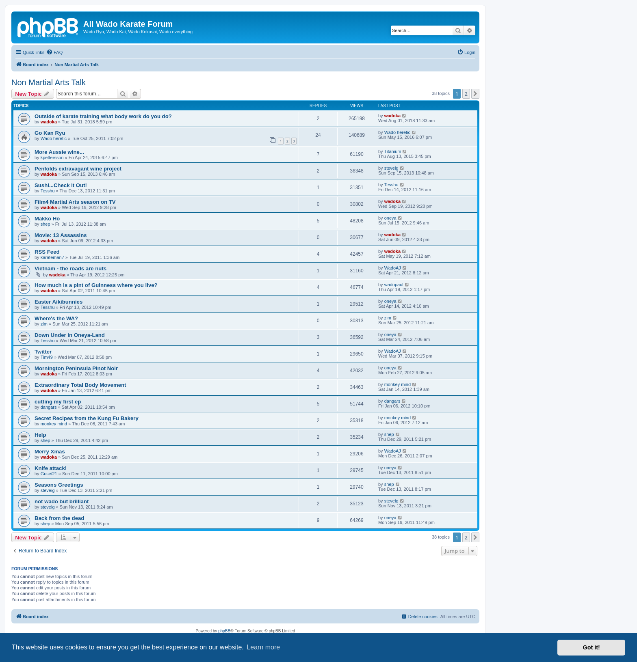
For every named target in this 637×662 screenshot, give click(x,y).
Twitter (43, 352)
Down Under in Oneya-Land (70, 335)
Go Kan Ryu (50, 133)
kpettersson (52, 157)
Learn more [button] (263, 647)
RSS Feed (47, 252)
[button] (475, 94)
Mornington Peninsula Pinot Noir (76, 368)
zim (44, 323)
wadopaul (393, 284)
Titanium (392, 151)
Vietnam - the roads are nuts (70, 268)
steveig (391, 168)
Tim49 (47, 357)
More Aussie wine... (59, 152)
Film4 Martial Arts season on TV (75, 202)
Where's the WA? (56, 318)
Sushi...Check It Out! (61, 185)
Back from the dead (59, 518)
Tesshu (48, 190)
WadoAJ (392, 267)
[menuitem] (54, 52)
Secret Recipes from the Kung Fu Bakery (87, 418)
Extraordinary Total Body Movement (80, 385)
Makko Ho (47, 219)
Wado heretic (54, 138)
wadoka (49, 121)
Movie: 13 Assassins (61, 235)
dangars (49, 407)
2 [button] (466, 93)
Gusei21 (49, 473)
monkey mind (397, 384)
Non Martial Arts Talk (48, 82)
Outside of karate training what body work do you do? (103, 116)
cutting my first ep (58, 402)
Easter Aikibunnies (58, 302)
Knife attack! (51, 468)
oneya (390, 218)
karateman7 (52, 257)
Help (40, 435)
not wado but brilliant (62, 501)
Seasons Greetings (59, 485)
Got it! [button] (591, 647)
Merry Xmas (50, 452)
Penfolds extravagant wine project (78, 169)
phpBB (224, 631)
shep (45, 224)
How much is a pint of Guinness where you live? (96, 285)
